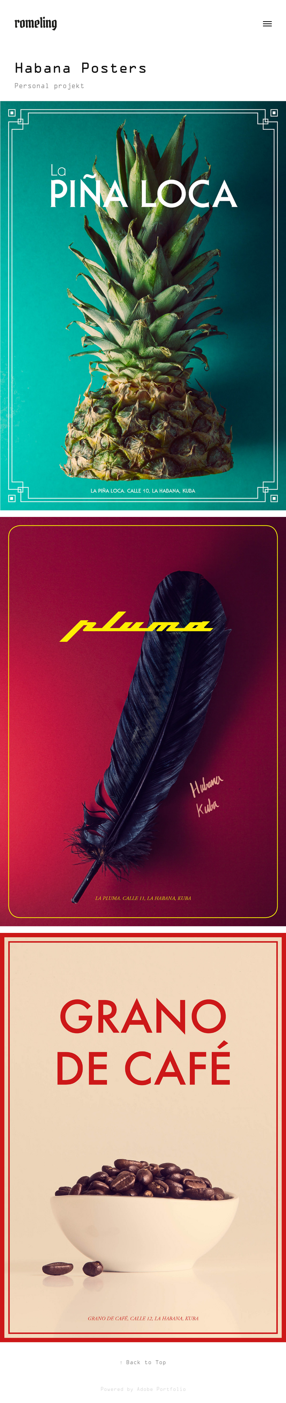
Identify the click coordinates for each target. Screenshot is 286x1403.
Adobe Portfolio (161, 1389)
